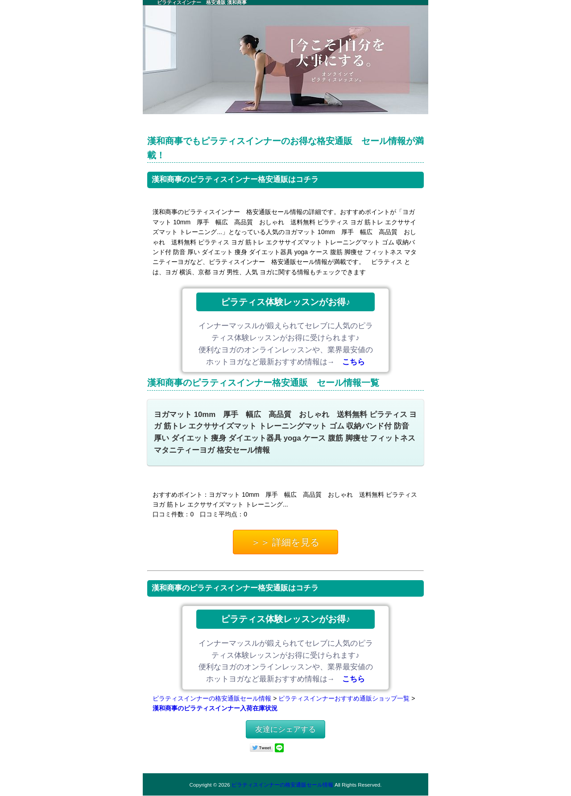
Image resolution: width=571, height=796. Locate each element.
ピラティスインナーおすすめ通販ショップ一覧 (344, 698)
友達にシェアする (285, 729)
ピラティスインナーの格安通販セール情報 (212, 698)
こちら (353, 362)
